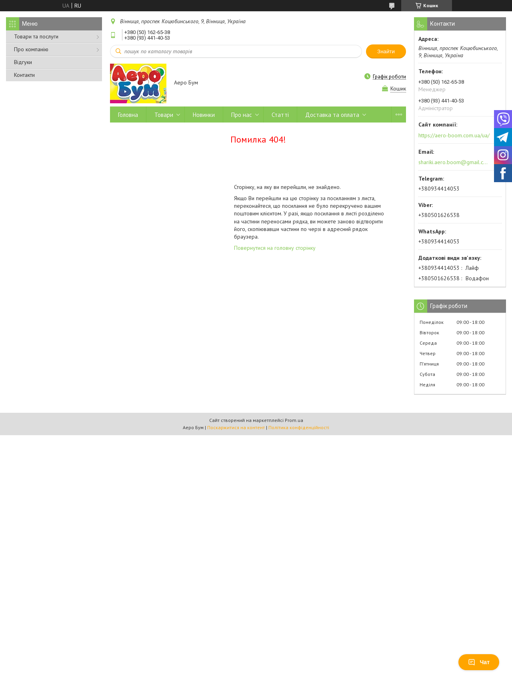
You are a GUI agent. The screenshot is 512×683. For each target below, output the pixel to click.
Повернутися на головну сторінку (275, 247)
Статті (280, 115)
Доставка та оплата (332, 115)
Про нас (241, 115)
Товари (163, 115)
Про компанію (31, 49)
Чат (479, 662)
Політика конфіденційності (298, 427)
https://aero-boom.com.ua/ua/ (454, 135)
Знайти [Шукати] (386, 51)
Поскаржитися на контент (236, 427)
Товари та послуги (36, 36)
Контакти (24, 74)
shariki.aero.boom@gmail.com (453, 162)
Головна (128, 115)
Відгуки (23, 62)
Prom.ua (294, 420)
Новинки (204, 115)
